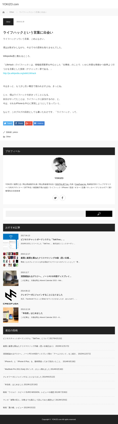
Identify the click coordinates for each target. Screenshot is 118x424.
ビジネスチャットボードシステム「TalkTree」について (26, 338)
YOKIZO (59, 178)
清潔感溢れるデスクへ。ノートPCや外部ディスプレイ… (46, 276)
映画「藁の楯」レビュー (13, 407)
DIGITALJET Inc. (62, 184)
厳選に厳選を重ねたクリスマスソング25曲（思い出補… (46, 258)
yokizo (15, 132)
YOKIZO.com (57, 419)
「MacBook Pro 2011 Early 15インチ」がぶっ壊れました (26, 369)
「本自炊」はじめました (32, 313)
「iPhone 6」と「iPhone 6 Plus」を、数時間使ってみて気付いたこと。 (32, 361)
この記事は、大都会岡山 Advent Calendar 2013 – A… (41, 317)
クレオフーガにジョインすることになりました (42, 295)
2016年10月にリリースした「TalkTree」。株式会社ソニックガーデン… (48, 244)
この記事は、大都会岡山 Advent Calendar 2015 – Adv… (42, 280)
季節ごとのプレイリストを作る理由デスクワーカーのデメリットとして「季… (50, 262)
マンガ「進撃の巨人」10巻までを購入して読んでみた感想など (29, 400)
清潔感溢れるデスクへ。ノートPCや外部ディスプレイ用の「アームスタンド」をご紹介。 (40, 354)
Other (11, 12)
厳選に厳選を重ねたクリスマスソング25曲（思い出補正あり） (29, 346)
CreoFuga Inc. (81, 184)
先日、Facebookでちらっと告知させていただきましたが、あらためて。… (49, 299)
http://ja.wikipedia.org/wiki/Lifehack (19, 73)
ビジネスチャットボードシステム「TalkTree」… (43, 239)
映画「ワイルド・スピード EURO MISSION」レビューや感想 (28, 392)
